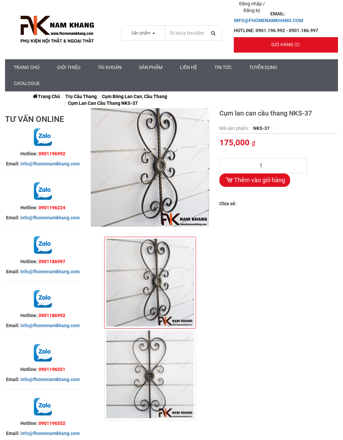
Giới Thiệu (68, 67)
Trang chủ (27, 67)
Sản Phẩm (150, 67)
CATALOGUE (27, 83)
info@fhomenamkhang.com (50, 163)
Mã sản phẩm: (234, 128)
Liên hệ (188, 67)
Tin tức (223, 67)
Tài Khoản (110, 67)
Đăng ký (252, 10)
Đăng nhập (251, 3)
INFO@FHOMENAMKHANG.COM (268, 20)
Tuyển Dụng (263, 67)
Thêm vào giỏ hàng (254, 180)
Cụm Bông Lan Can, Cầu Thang (134, 96)
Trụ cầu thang (81, 96)
